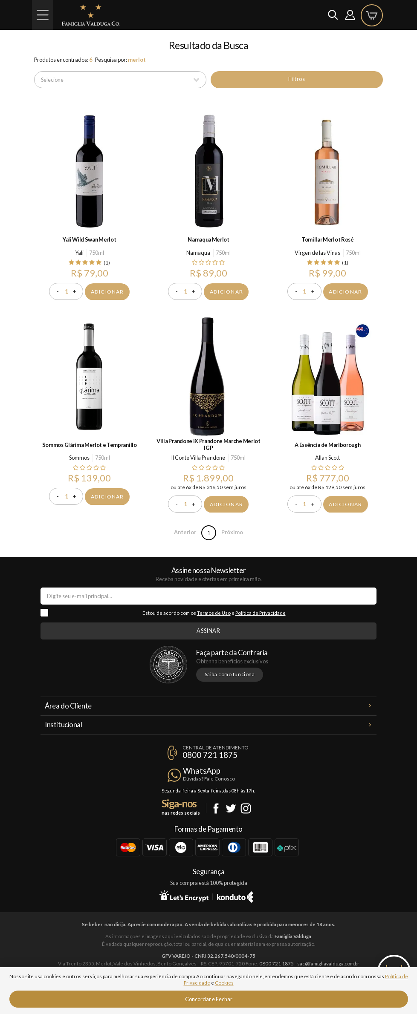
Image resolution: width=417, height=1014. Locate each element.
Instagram (245, 808)
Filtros (296, 78)
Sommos (79, 457)
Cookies (224, 982)
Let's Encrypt (183, 895)
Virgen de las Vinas (317, 252)
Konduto (235, 895)
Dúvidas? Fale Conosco (209, 778)
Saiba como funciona (230, 674)
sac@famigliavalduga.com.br (328, 963)
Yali (79, 252)
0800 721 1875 (209, 755)
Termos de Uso (214, 613)
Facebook (216, 808)
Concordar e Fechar (208, 999)
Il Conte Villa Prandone (198, 457)
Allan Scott (327, 457)
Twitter (231, 808)
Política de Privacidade (260, 613)
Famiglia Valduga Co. (91, 15)
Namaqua (198, 252)
